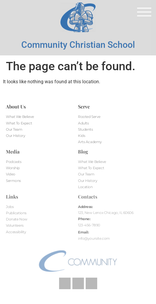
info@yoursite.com (94, 238)
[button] (144, 12)
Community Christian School (78, 41)
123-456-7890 (89, 225)
